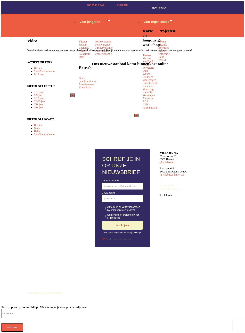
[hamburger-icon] (108, 20)
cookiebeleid (34, 292)
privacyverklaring (53, 292)
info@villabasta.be (170, 189)
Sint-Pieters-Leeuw (44, 71)
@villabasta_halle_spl (172, 174)
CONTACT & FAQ (95, 5)
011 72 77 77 (167, 186)
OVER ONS (122, 5)
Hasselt (38, 68)
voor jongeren (90, 22)
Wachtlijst (12, 327)
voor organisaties (156, 22)
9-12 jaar (39, 74)
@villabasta (166, 162)
